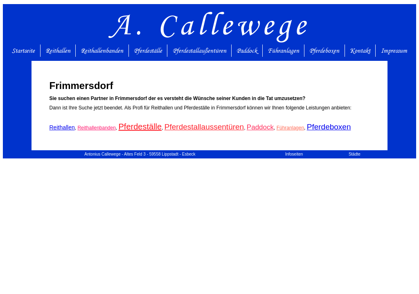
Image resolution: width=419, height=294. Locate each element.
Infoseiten (294, 154)
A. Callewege (209, 24)
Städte (354, 154)
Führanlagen (283, 51)
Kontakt (360, 51)
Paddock (247, 51)
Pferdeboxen (324, 51)
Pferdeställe (148, 51)
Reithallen (57, 51)
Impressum (394, 51)
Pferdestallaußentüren (199, 51)
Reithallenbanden (102, 51)
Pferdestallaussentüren (204, 126)
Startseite (23, 51)
